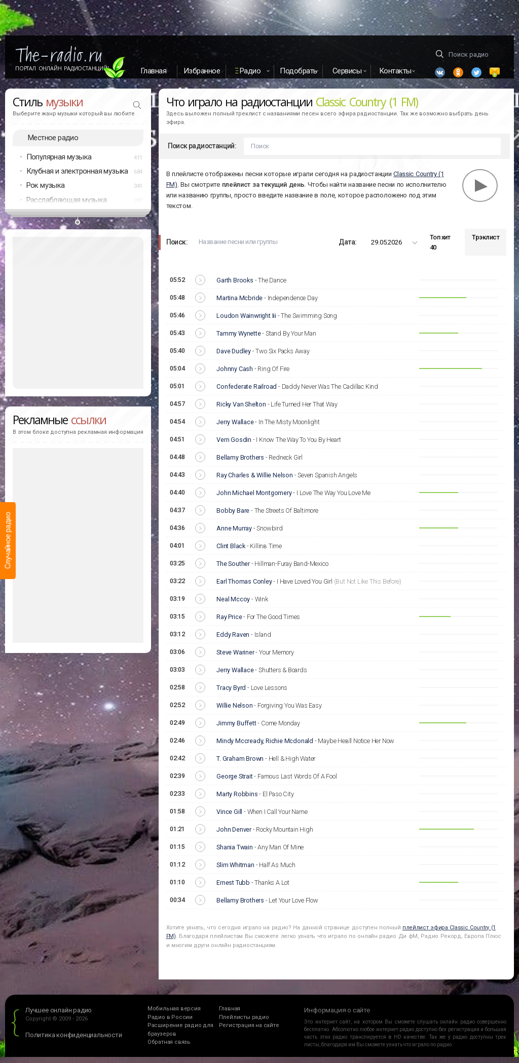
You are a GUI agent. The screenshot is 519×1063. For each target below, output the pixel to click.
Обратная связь (169, 1048)
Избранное (201, 70)
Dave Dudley (233, 357)
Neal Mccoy (233, 605)
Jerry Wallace (234, 428)
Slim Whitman (235, 871)
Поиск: (177, 248)
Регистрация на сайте (249, 1032)
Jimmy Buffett (236, 729)
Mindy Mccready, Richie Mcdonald (264, 747)
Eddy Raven (232, 640)
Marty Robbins (236, 800)
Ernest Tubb (233, 888)
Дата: (347, 248)
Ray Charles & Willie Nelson (254, 481)
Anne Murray (234, 534)
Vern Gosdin (233, 445)
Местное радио (53, 143)
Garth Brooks (234, 286)
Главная (153, 70)
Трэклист (485, 244)
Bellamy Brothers (240, 463)
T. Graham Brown (240, 764)
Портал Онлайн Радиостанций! (62, 68)
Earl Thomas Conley (244, 587)
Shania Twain (234, 853)
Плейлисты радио (244, 1023)
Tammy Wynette (238, 339)
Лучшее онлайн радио (58, 1016)
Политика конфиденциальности (73, 1041)
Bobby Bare (232, 516)
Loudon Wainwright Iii (246, 321)
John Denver (233, 835)
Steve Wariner (235, 658)
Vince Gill (229, 818)
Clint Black (230, 552)
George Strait (234, 782)
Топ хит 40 (440, 248)
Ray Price (229, 623)
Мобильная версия (174, 1015)
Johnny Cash (234, 375)
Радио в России (170, 1023)
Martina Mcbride (239, 304)
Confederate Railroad (246, 392)
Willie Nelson (234, 711)
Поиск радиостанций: (202, 152)
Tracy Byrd (231, 694)
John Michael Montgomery (253, 499)
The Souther (233, 570)
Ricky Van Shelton (241, 410)
